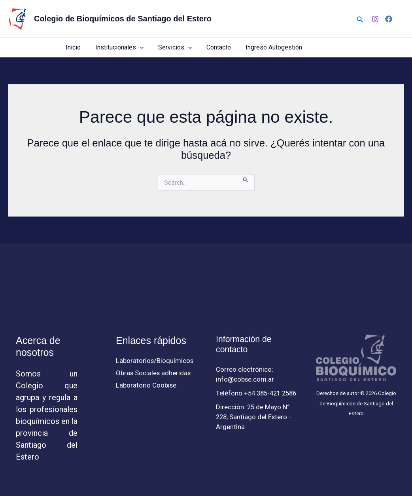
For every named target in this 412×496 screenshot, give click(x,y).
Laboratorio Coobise (146, 386)
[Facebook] (388, 19)
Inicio (81, 47)
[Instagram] (375, 19)
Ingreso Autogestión (274, 47)
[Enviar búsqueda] (246, 178)
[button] (360, 18)
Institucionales (126, 47)
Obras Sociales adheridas (154, 373)
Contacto (221, 47)
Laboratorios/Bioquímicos (155, 361)
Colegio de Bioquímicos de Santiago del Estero (123, 18)
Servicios (180, 47)
